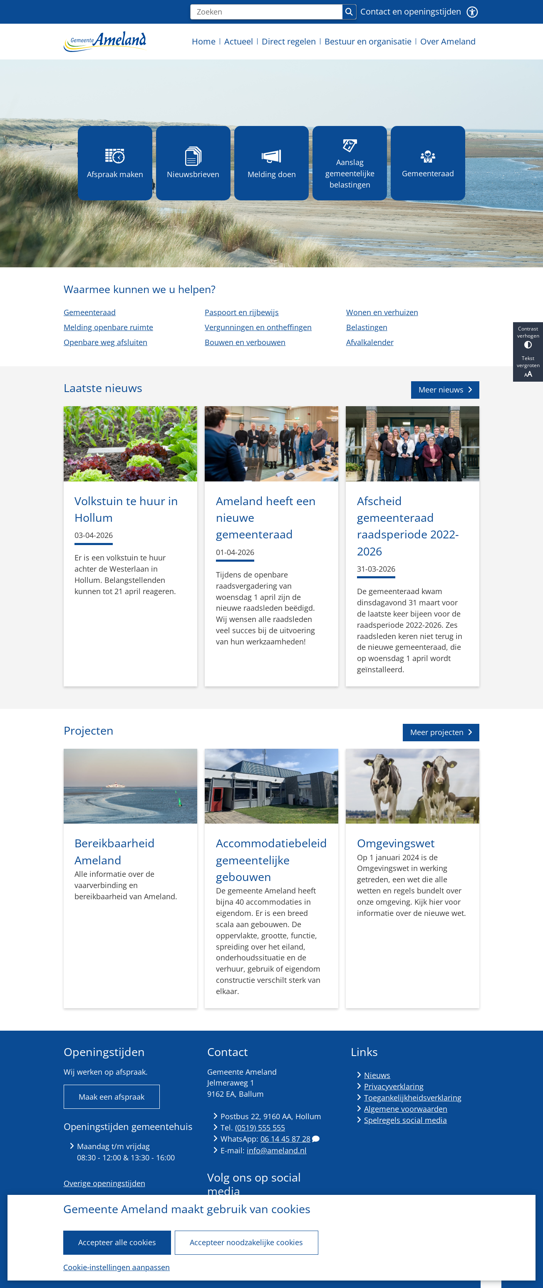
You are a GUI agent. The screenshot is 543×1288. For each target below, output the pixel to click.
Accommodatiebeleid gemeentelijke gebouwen (271, 859)
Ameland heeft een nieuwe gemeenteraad (266, 517)
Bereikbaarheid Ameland (114, 851)
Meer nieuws (445, 390)
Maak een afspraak (111, 1097)
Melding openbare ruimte (108, 327)
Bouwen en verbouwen (245, 342)
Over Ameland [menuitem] (448, 41)
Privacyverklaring (394, 1086)
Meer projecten (441, 732)
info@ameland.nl (277, 1150)
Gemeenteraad (90, 312)
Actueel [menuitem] (238, 41)
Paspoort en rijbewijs (242, 312)
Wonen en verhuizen (382, 312)
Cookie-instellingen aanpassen (116, 1267)
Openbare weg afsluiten (105, 342)
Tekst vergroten (528, 367)
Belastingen (366, 327)
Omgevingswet (396, 843)
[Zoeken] (266, 12)
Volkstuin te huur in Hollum (126, 509)
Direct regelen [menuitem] (289, 41)
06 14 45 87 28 (290, 1139)
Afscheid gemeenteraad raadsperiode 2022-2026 (408, 526)
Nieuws (377, 1075)
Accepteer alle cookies (117, 1242)
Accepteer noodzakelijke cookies (246, 1242)
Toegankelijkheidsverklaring (412, 1098)
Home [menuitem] (204, 41)
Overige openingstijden (104, 1183)
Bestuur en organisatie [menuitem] (368, 41)
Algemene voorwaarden (405, 1109)
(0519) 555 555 (260, 1128)
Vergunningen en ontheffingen (258, 327)
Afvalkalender (369, 342)
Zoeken (349, 12)
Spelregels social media (405, 1120)
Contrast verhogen (528, 337)
